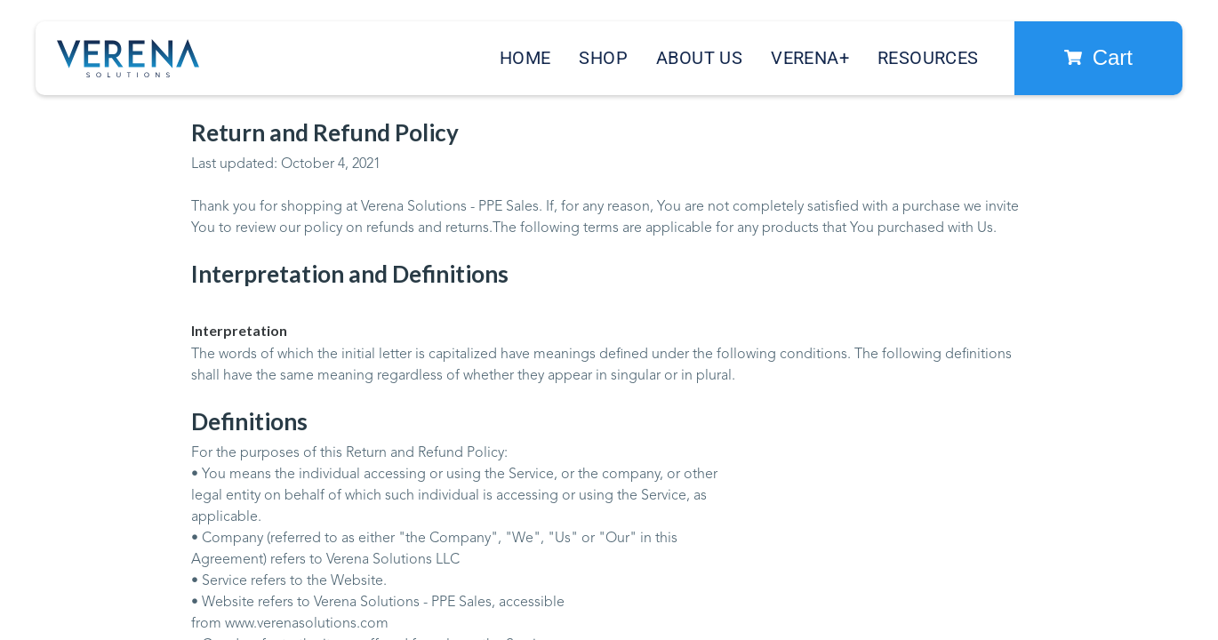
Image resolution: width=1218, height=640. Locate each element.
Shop (603, 58)
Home (525, 58)
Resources (928, 58)
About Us (699, 58)
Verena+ (810, 58)
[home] (128, 58)
